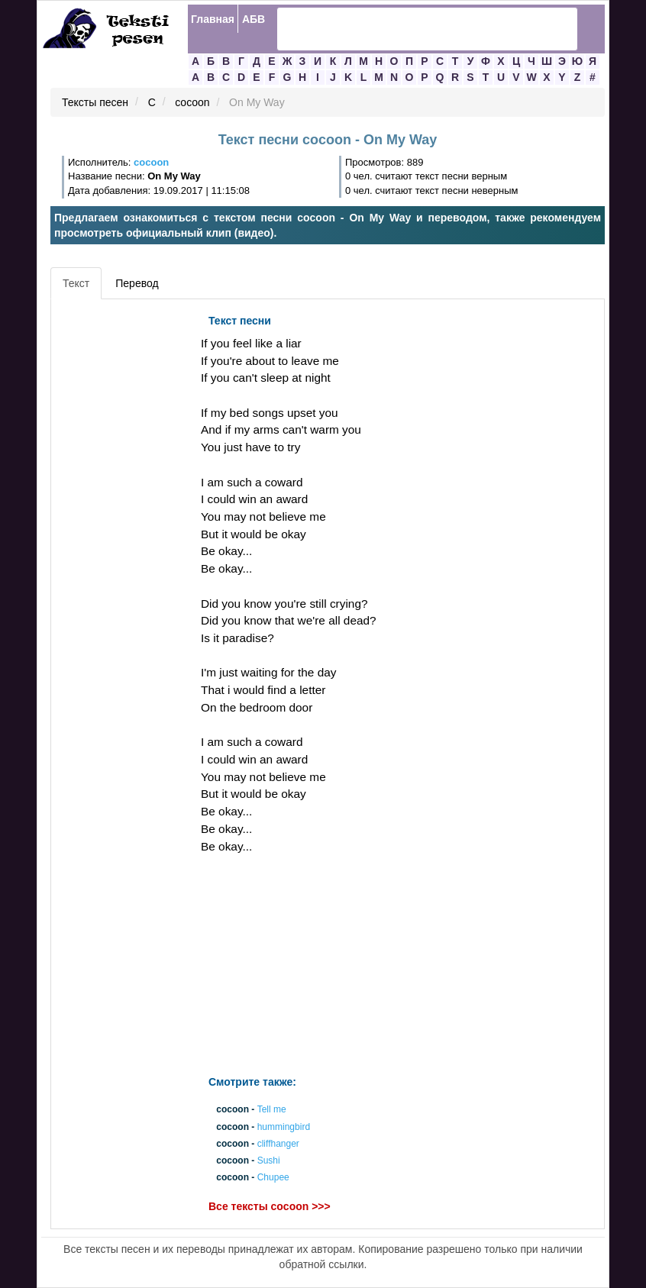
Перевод (136, 283)
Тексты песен (95, 103)
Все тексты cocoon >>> (269, 1207)
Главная (212, 19)
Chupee (273, 1178)
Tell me (271, 1110)
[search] (407, 29)
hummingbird (283, 1127)
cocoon (192, 103)
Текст (76, 283)
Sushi (268, 1160)
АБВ (253, 19)
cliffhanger (278, 1143)
